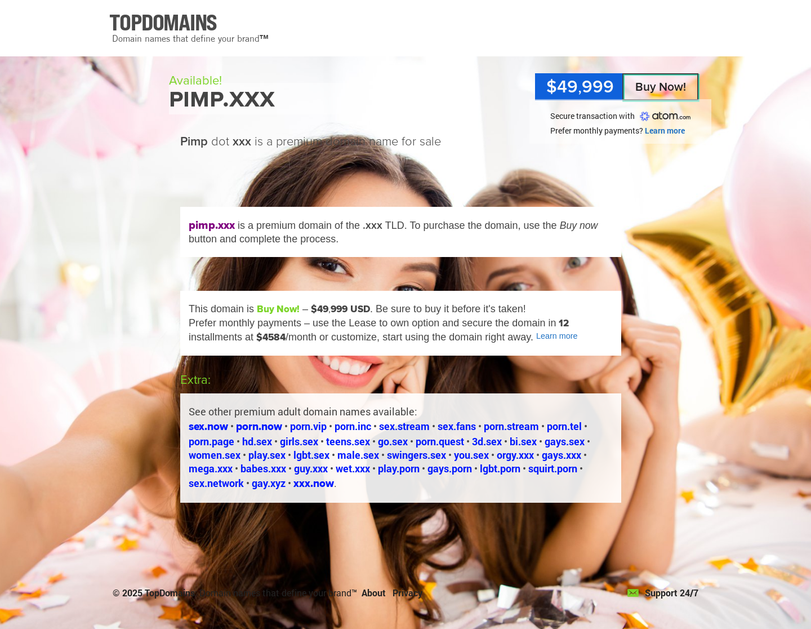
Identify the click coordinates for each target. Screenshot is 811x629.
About (374, 593)
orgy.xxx (515, 455)
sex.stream (404, 426)
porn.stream (511, 426)
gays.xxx (561, 455)
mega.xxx (211, 468)
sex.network (216, 483)
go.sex (393, 441)
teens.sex (348, 441)
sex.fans (457, 426)
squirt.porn (552, 468)
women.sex (214, 455)
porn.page (211, 441)
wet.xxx (353, 468)
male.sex (358, 455)
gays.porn (449, 468)
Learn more (665, 130)
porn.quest (440, 441)
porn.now (259, 426)
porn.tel (564, 426)
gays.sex (565, 441)
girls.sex (299, 441)
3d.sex (487, 441)
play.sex (267, 455)
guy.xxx (311, 468)
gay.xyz (269, 483)
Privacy (407, 593)
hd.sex (257, 441)
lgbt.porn (500, 468)
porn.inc (353, 426)
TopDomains (170, 593)
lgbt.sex (311, 455)
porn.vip (308, 426)
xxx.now (313, 483)
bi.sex (523, 441)
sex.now (208, 426)
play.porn (399, 468)
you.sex (471, 455)
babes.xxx (263, 468)
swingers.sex (416, 455)
